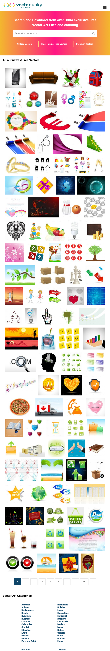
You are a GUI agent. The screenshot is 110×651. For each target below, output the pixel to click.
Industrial (62, 616)
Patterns (26, 649)
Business (26, 619)
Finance (25, 638)
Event (24, 633)
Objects (61, 633)
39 (84, 581)
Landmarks (62, 621)
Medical (61, 624)
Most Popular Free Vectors (54, 44)
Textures (61, 649)
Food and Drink (29, 641)
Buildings (26, 616)
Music (60, 627)
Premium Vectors (84, 44)
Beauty (25, 613)
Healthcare (62, 604)
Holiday (61, 607)
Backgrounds (28, 610)
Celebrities (27, 624)
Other (60, 635)
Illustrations (63, 613)
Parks (60, 641)
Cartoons (26, 621)
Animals (25, 607)
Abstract (26, 604)
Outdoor (61, 638)
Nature (60, 630)
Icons (60, 610)
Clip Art (25, 627)
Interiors (61, 619)
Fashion (25, 635)
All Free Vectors (24, 44)
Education (26, 630)
